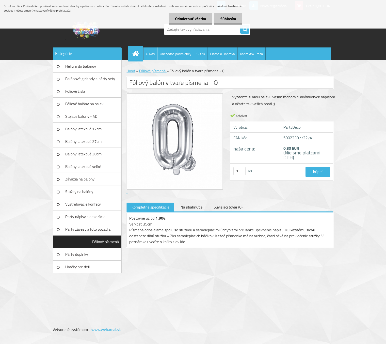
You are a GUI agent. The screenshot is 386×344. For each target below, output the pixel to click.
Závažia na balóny (80, 179)
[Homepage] (137, 53)
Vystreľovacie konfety (83, 204)
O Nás (150, 53)
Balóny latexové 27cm (83, 141)
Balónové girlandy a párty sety (90, 79)
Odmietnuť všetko (190, 19)
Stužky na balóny (79, 191)
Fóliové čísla (75, 91)
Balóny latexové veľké (83, 166)
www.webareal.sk (106, 329)
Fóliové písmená (105, 242)
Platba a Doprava (222, 53)
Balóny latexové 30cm (83, 154)
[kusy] (239, 171)
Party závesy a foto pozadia (88, 229)
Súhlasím (228, 19)
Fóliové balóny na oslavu (85, 104)
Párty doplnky (76, 254)
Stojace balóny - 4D (81, 116)
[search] (244, 29)
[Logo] (86, 29)
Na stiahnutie (191, 207)
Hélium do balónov (80, 66)
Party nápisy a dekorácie (85, 217)
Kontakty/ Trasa (251, 53)
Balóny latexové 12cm (83, 129)
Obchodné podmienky (175, 53)
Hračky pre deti (77, 267)
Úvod (131, 71)
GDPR (200, 53)
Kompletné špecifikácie (150, 207)
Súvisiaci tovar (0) (228, 207)
